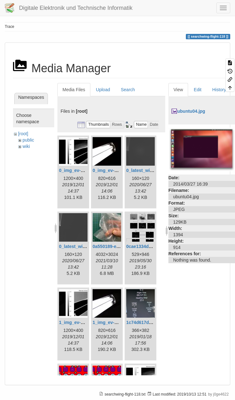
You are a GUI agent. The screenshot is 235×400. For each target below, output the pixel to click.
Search (128, 89)
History (219, 89)
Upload (103, 89)
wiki (26, 146)
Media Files (73, 89)
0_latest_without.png (81, 246)
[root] (23, 133)
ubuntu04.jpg (191, 111)
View (178, 89)
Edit (197, 89)
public (28, 140)
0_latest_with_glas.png (150, 170)
